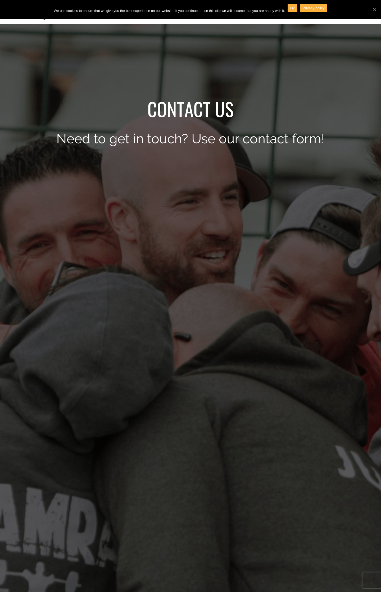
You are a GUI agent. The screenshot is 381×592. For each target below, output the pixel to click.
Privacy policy (314, 8)
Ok (292, 8)
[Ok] (374, 9)
